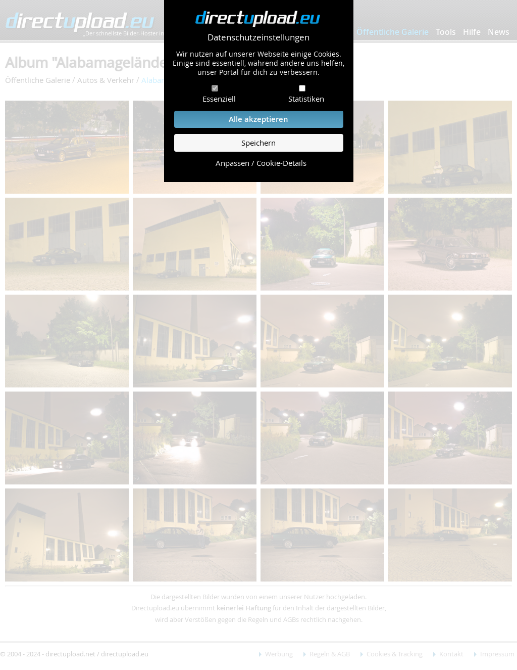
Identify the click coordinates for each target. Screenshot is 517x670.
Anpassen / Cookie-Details (261, 163)
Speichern (258, 143)
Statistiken (306, 99)
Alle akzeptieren (258, 119)
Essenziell (219, 99)
